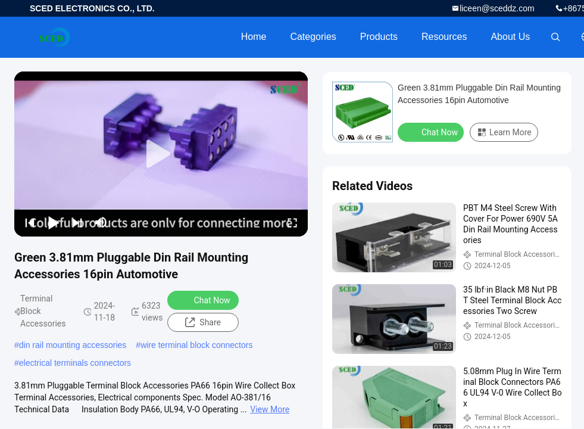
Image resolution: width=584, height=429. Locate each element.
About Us (510, 37)
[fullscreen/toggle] (292, 222)
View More (269, 409)
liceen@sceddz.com (497, 8)
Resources (444, 37)
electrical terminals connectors (75, 363)
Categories (313, 37)
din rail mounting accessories (73, 345)
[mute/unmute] (101, 222)
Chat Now (204, 300)
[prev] (30, 222)
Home (254, 37)
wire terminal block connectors (196, 345)
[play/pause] (53, 222)
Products (379, 37)
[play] (161, 154)
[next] (77, 222)
